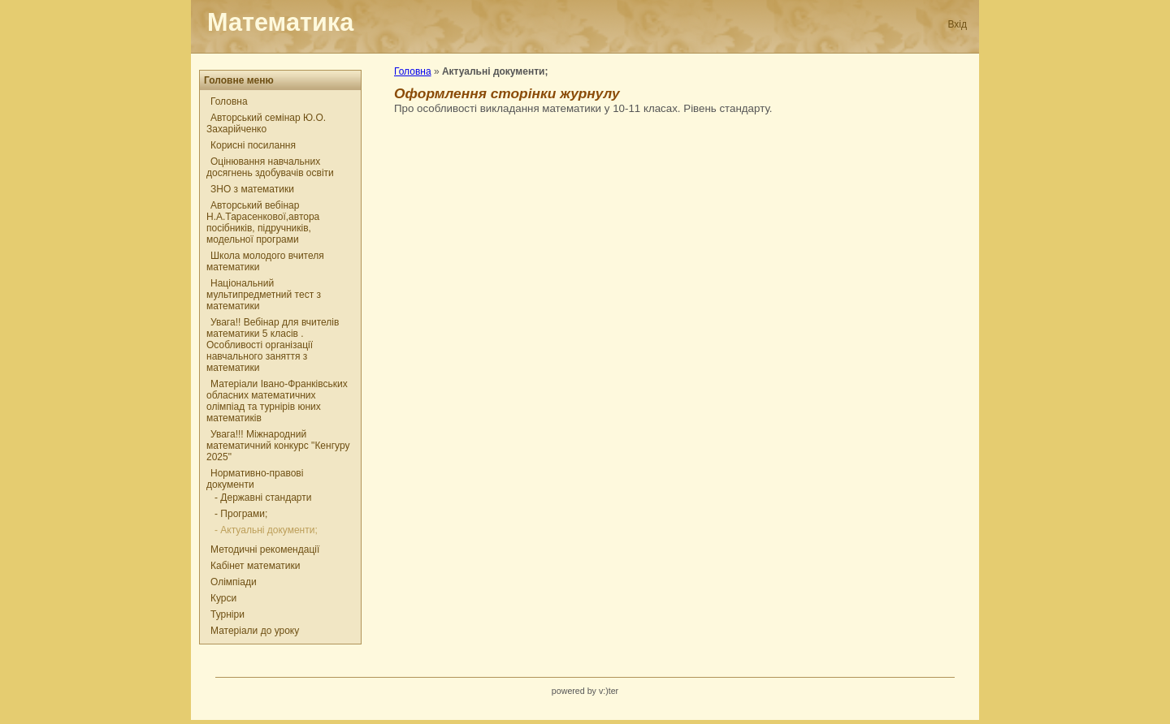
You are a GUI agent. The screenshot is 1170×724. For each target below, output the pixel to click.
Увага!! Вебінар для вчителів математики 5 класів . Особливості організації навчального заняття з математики (272, 345)
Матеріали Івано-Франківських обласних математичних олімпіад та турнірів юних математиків (277, 401)
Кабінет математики (255, 565)
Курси (223, 598)
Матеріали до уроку (254, 630)
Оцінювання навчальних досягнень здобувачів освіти (270, 167)
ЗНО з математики (252, 189)
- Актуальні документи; (266, 530)
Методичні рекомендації (264, 549)
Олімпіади (233, 582)
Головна (229, 101)
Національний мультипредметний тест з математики (263, 295)
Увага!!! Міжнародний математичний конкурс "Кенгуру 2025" (277, 446)
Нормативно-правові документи (254, 479)
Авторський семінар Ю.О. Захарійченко (266, 123)
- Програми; (240, 513)
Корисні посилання (253, 145)
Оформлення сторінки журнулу (507, 93)
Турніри (227, 614)
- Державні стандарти (262, 497)
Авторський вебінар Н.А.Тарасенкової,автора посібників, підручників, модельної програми (262, 222)
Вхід (957, 24)
